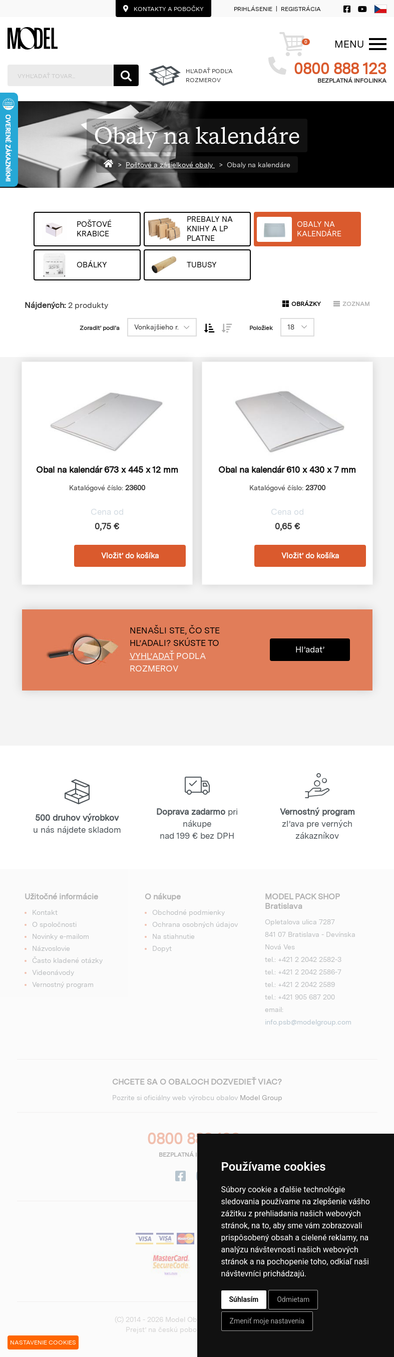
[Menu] (349, 44)
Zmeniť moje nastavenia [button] (267, 1321)
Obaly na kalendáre (258, 165)
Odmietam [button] (293, 1299)
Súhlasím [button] (244, 1299)
